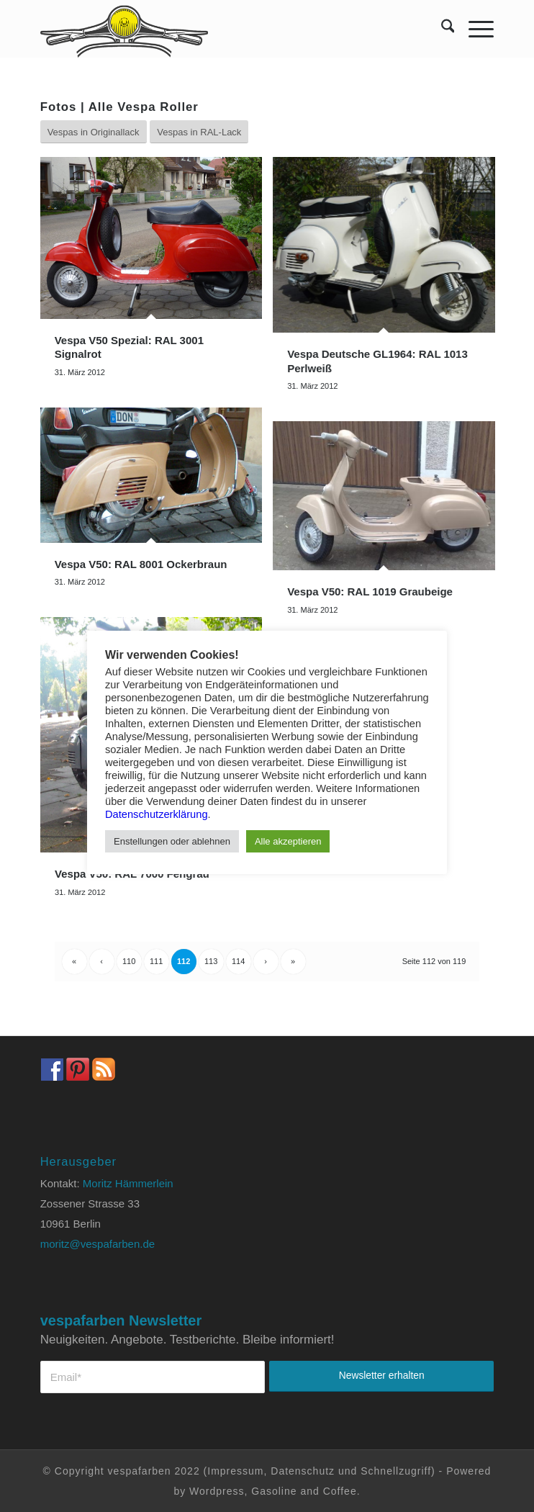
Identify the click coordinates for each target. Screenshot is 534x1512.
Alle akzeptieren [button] (288, 841)
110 (128, 961)
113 (210, 961)
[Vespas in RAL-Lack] (199, 132)
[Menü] (474, 29)
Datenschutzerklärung (156, 814)
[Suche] (441, 29)
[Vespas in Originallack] (93, 132)
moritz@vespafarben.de (97, 1244)
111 (156, 961)
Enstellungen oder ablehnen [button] (172, 841)
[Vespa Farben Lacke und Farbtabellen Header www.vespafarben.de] (222, 29)
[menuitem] (441, 29)
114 (238, 961)
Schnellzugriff (396, 1471)
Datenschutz (303, 1471)
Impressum (235, 1471)
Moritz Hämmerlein (128, 1183)
